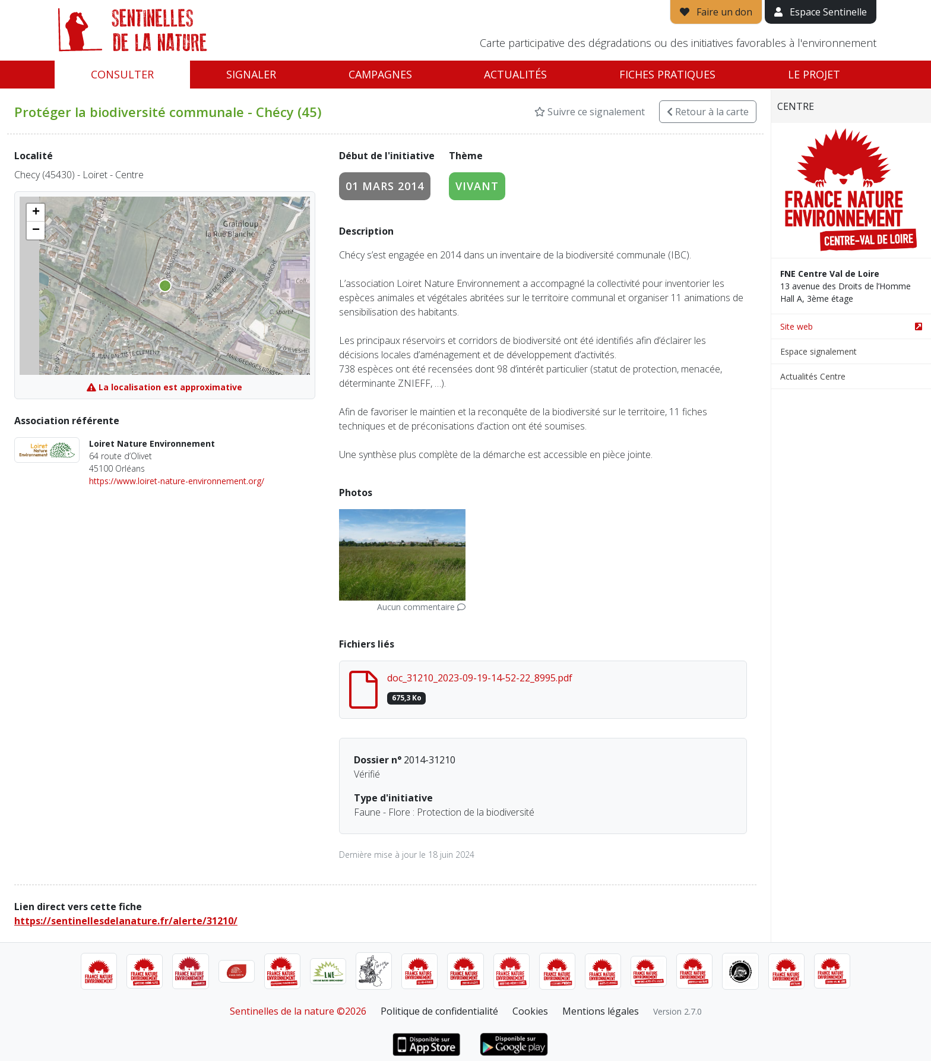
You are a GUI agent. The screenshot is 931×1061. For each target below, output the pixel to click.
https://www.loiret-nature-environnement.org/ (176, 481)
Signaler (251, 74)
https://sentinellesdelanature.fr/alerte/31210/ (126, 920)
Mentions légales (600, 1011)
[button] (36, 213)
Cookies (530, 1011)
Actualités (515, 74)
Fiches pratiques (667, 74)
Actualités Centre (813, 376)
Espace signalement (818, 351)
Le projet (814, 74)
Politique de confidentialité (439, 1011)
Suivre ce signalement (589, 111)
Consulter (122, 74)
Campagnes (380, 74)
